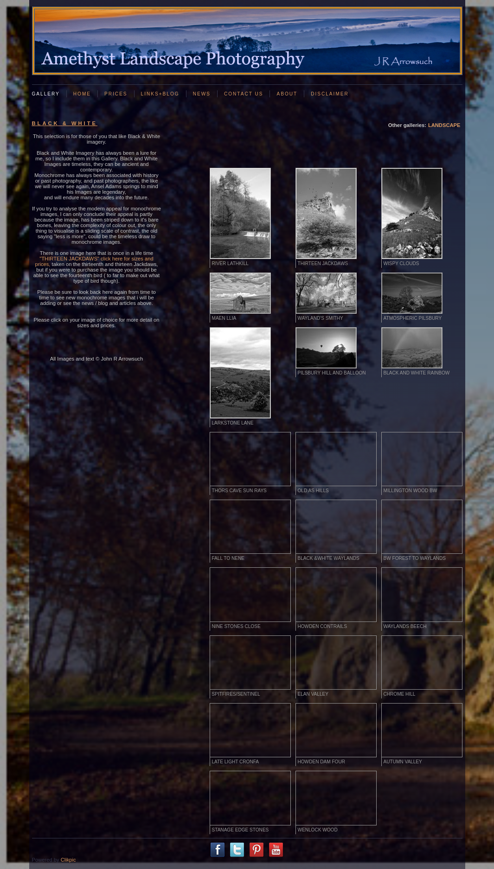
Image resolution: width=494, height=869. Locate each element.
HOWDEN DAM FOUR (321, 761)
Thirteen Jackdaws (323, 263)
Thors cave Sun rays (239, 490)
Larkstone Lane (233, 422)
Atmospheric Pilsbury (413, 318)
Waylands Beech (405, 626)
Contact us (243, 93)
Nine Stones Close (236, 626)
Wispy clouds (401, 263)
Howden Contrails (322, 626)
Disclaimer (330, 93)
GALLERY (46, 93)
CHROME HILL (400, 694)
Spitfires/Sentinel (236, 694)
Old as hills (313, 490)
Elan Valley (313, 694)
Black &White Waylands (328, 558)
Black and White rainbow (417, 372)
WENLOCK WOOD (318, 829)
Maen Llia (224, 318)
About (286, 93)
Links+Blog (160, 93)
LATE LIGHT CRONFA (235, 761)
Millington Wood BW (410, 490)
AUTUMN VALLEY (403, 761)
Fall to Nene (228, 558)
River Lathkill (230, 263)
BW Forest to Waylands (415, 558)
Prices (116, 93)
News (202, 93)
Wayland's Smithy (320, 318)
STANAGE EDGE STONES (240, 829)
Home (82, 93)
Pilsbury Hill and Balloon (332, 372)
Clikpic (68, 860)
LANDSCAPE (444, 125)
